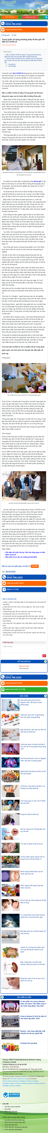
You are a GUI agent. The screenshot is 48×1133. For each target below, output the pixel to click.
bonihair (18, 1085)
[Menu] (46, 17)
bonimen (15, 1081)
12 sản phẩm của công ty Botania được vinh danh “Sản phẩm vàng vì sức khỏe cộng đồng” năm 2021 (33, 1004)
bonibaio (35, 1083)
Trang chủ (6, 35)
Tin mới (14, 35)
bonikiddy (5, 1085)
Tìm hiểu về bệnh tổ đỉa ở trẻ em (31, 844)
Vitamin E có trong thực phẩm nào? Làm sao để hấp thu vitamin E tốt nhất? (32, 949)
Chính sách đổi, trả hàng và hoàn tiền (15, 1127)
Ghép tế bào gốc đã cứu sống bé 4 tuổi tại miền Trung (22, 611)
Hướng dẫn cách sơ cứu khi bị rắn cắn (16, 614)
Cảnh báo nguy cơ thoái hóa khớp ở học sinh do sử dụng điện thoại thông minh (33, 746)
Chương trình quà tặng (28, 1043)
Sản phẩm (7, 1109)
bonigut (12, 1083)
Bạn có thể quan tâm (9, 599)
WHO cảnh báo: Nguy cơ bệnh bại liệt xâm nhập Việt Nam (23, 628)
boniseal (29, 1083)
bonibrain (29, 1081)
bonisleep (24, 1083)
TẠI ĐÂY (35, 566)
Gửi (44, 655)
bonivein (17, 1083)
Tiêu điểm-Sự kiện (24, 997)
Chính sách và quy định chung (18, 1078)
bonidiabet (22, 1081)
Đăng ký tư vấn (30, 17)
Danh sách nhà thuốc (10, 1111)
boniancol (12, 1085)
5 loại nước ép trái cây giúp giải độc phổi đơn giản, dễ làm (23, 616)
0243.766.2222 (9, 17)
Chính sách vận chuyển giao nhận (14, 1122)
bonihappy (6, 1083)
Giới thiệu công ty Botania (12, 1106)
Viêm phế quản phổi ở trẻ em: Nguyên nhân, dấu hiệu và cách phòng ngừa (31, 702)
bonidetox (35, 1081)
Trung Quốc (10, 64)
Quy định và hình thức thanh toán (14, 1120)
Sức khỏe (24, 696)
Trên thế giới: (10, 66)
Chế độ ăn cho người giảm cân (14, 630)
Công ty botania (7, 1081)
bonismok (42, 1083)
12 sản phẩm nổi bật (10, 1114)
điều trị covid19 (10, 571)
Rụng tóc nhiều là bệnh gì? (29, 814)
